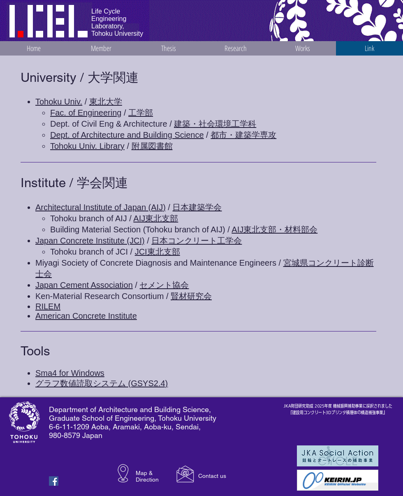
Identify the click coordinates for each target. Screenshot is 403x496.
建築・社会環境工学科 (215, 123)
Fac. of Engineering (85, 112)
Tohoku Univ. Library (87, 146)
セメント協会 (164, 285)
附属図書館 (152, 146)
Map (141, 473)
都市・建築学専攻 (243, 134)
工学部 (140, 112)
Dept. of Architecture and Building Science (127, 134)
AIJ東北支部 (155, 218)
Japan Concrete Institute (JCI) (90, 240)
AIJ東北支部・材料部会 (274, 229)
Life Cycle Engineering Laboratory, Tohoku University (117, 22)
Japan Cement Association (84, 285)
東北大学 (105, 101)
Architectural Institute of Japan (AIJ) (100, 207)
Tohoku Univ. (58, 101)
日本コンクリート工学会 (196, 240)
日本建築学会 (197, 207)
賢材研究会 (191, 296)
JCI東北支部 (157, 251)
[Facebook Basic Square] (53, 481)
